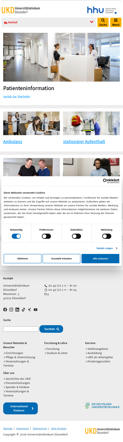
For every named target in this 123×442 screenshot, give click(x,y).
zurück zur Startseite (16, 96)
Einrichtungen (14, 352)
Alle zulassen (100, 258)
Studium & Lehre (57, 352)
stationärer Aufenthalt (84, 141)
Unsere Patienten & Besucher (15, 344)
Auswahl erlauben (61, 258)
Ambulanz (12, 141)
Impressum (22, 427)
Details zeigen (105, 248)
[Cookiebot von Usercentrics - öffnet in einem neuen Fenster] (105, 181)
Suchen (49, 328)
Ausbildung (95, 352)
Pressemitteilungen (18, 382)
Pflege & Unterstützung (20, 356)
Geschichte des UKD (18, 377)
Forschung (53, 347)
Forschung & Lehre (55, 342)
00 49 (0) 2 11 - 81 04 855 (60, 292)
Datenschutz (40, 427)
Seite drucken (58, 427)
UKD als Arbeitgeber (100, 356)
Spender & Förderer (17, 386)
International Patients (19, 407)
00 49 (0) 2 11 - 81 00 (62, 285)
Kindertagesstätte (99, 360)
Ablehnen (22, 258)
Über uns (8, 372)
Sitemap (7, 427)
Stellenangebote (98, 347)
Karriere (90, 342)
